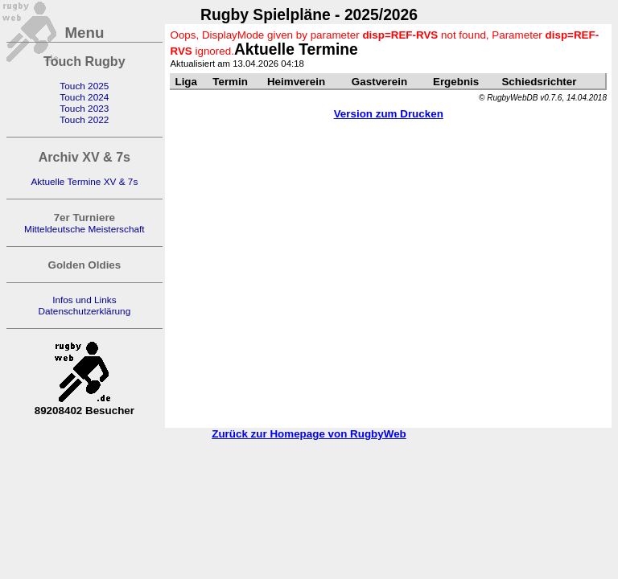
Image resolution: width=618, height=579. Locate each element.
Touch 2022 (84, 119)
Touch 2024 (84, 97)
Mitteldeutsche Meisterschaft (84, 229)
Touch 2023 (84, 108)
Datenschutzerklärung (84, 311)
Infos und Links (84, 300)
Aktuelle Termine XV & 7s (84, 181)
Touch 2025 (84, 86)
